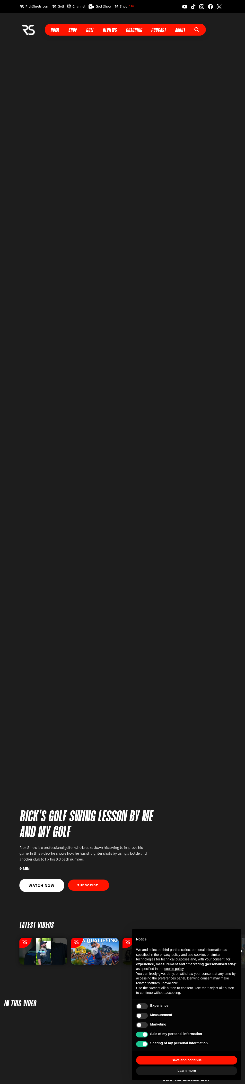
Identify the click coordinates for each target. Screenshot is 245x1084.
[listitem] (43, 951)
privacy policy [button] (170, 955)
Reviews (110, 30)
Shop (127, 6)
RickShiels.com (37, 6)
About (180, 30)
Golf (61, 6)
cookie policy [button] (174, 969)
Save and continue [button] (187, 1060)
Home (55, 30)
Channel (78, 6)
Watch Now (42, 885)
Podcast (158, 30)
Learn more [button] (186, 1071)
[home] (28, 29)
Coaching (134, 30)
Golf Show (104, 6)
